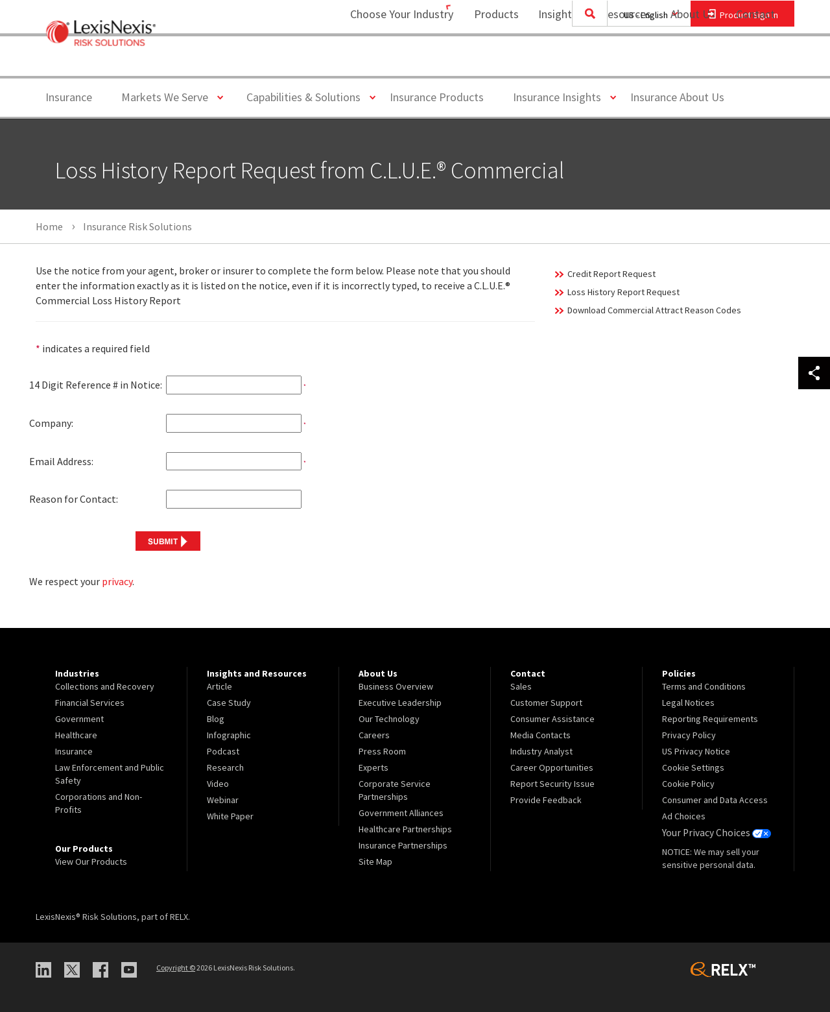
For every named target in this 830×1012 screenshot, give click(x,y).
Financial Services (89, 702)
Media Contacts (540, 735)
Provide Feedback (546, 800)
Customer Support (546, 702)
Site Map (375, 861)
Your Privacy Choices (712, 832)
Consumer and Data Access (715, 800)
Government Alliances (401, 813)
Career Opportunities (551, 767)
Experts (373, 767)
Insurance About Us (677, 97)
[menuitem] (488, 62)
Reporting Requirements (710, 719)
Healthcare (76, 735)
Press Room (382, 751)
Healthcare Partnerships (405, 829)
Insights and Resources (586, 61)
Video (218, 783)
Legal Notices (688, 702)
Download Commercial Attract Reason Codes (654, 310)
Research (225, 767)
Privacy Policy (689, 735)
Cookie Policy (688, 783)
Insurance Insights (562, 96)
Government (79, 719)
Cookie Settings (693, 767)
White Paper (230, 816)
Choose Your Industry (384, 61)
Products (488, 61)
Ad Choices (684, 816)
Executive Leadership (400, 702)
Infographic (229, 735)
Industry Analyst (541, 751)
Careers (374, 735)
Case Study (229, 702)
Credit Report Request (611, 274)
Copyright (175, 967)
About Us (684, 61)
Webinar (223, 800)
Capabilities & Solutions (308, 96)
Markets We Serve (169, 96)
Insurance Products (437, 97)
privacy (117, 581)
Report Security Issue (552, 783)
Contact (755, 61)
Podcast (223, 751)
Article (219, 686)
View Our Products (91, 861)
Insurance (68, 97)
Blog (215, 719)
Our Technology (389, 719)
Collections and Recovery (104, 686)
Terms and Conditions (704, 686)
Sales (521, 686)
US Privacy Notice (696, 751)
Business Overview (396, 686)
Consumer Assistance (552, 719)
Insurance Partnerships (403, 845)
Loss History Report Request (623, 292)
